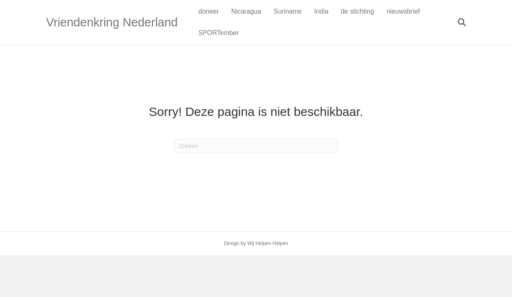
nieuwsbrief (403, 11)
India (321, 11)
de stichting (357, 11)
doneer (208, 11)
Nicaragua (246, 11)
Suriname (288, 11)
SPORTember (218, 32)
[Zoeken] (458, 22)
